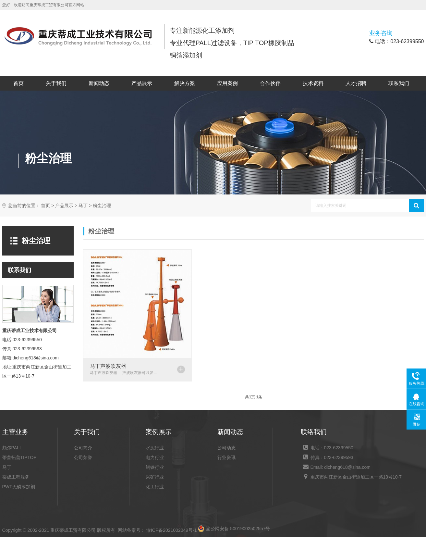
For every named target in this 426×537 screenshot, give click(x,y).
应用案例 (227, 83)
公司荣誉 (83, 457)
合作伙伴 (270, 83)
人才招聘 (356, 83)
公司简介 (83, 447)
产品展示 (141, 83)
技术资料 (313, 83)
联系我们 (398, 83)
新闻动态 (99, 83)
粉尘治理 (102, 205)
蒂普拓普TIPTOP (19, 457)
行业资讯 (226, 457)
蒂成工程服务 (16, 477)
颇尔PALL (12, 447)
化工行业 (155, 486)
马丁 (83, 205)
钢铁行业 (155, 467)
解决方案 (184, 83)
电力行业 (155, 457)
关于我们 (56, 83)
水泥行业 (155, 447)
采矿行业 (155, 477)
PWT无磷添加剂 (18, 486)
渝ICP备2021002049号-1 (171, 530)
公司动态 (226, 447)
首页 (18, 83)
